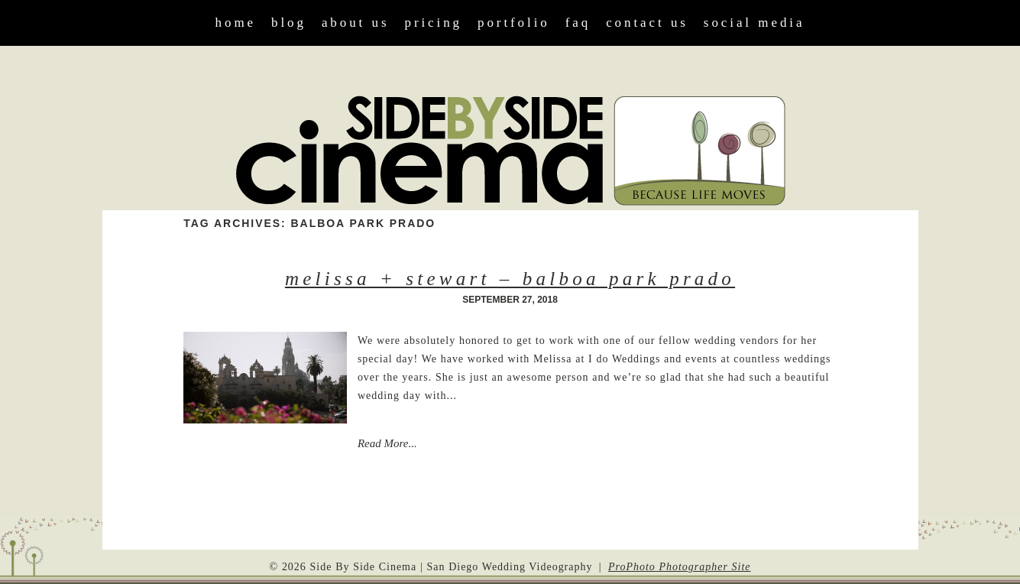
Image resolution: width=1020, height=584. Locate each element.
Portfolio (514, 22)
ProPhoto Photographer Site (679, 567)
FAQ (578, 22)
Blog (288, 22)
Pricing (433, 22)
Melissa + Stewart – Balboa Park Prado (510, 278)
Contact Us (647, 22)
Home (235, 22)
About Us (356, 22)
